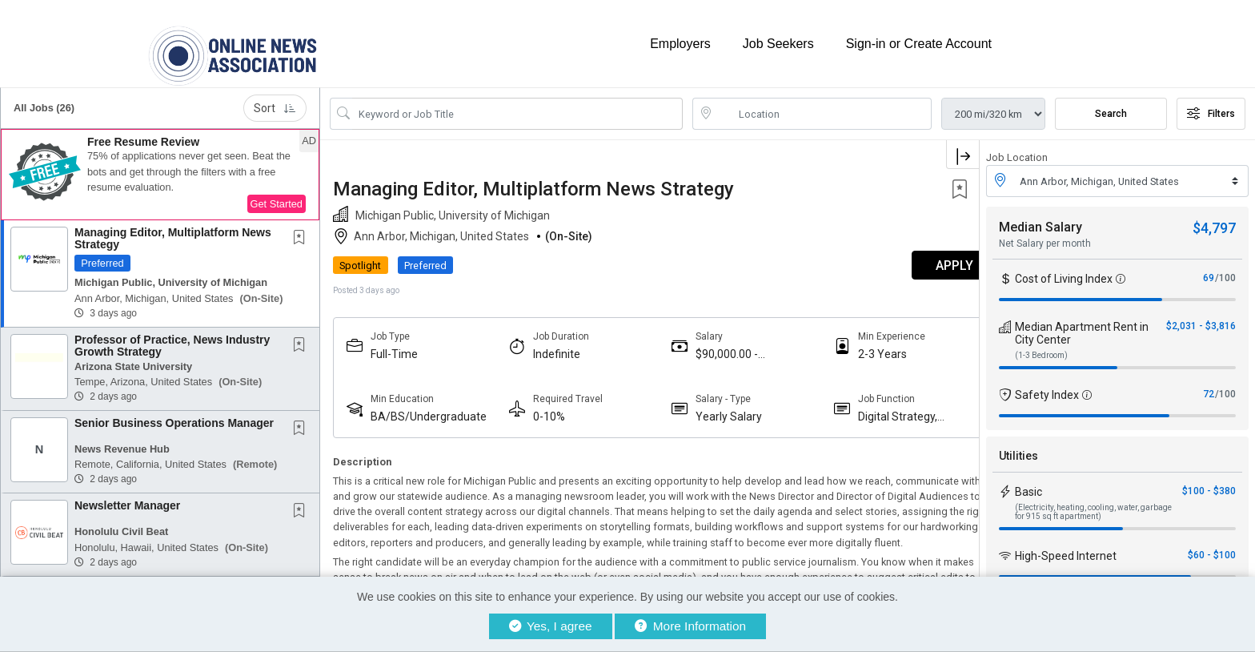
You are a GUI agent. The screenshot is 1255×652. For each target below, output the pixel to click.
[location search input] (823, 107)
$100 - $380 (1209, 483)
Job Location (1017, 150)
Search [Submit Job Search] (1111, 106)
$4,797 (1214, 220)
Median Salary (1040, 219)
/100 (1225, 270)
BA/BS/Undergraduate (429, 409)
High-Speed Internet (1066, 548)
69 (1208, 270)
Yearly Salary (713, 409)
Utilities (1018, 448)
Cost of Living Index (1064, 271)
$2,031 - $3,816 (1201, 318)
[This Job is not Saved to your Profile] (302, 231)
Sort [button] (275, 101)
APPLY (923, 258)
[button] (160, 167)
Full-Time (394, 346)
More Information (690, 626)
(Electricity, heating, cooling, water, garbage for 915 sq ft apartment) (1093, 504)
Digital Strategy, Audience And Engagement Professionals (874, 410)
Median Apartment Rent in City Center (1082, 326)
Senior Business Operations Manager (174, 415)
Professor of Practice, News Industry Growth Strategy (172, 338)
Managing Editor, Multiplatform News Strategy (172, 231)
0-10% (541, 409)
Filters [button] (1211, 106)
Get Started (277, 197)
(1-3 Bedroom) (1041, 348)
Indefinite (548, 346)
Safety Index (1047, 387)
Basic (1028, 484)
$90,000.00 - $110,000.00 (711, 347)
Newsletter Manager (127, 498)
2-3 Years (859, 346)
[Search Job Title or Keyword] (517, 107)
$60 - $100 (1212, 547)
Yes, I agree (550, 626)
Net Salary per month (1045, 236)
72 (1208, 386)
